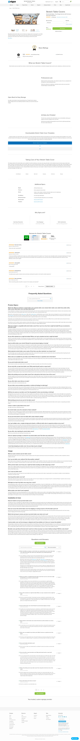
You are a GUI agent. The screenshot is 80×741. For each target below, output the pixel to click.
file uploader (65, 439)
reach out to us (35, 428)
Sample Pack (23, 718)
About (10, 715)
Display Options (41, 286)
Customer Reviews (12, 724)
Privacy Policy (63, 729)
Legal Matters (11, 721)
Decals (32, 5)
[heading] (40, 63)
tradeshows (11, 315)
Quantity (67, 20)
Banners (11, 5)
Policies (10, 718)
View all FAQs (40, 300)
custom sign (67, 443)
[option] (26, 19)
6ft (40, 146)
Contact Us (35, 715)
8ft (40, 148)
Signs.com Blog (60, 715)
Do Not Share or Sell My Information (63, 731)
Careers (35, 718)
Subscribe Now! (62, 721)
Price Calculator (48, 719)
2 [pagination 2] (38, 689)
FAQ (22, 715)
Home (10, 8)
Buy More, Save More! (69, 24)
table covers (24, 314)
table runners (33, 314)
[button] (60, 1)
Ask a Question (40, 543)
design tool (28, 437)
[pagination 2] (34, 286)
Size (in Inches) (49, 20)
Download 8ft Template (38, 201)
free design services (46, 428)
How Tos (35, 716)
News (10, 716)
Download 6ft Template (38, 199)
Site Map (23, 722)
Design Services (24, 716)
